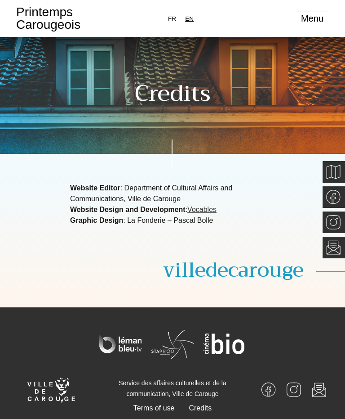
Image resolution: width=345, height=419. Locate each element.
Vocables (202, 209)
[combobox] (189, 19)
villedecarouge (233, 270)
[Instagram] (294, 389)
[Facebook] (268, 389)
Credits (200, 408)
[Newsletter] (319, 389)
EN (189, 18)
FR (172, 18)
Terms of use (154, 408)
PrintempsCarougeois (48, 18)
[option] (172, 19)
